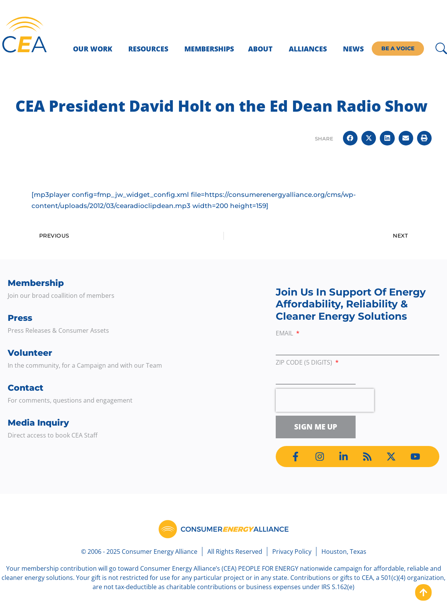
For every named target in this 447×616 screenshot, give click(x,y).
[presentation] (325, 400)
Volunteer (30, 353)
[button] (350, 138)
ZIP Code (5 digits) (305, 363)
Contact (25, 388)
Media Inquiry (38, 423)
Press (20, 318)
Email (285, 333)
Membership (36, 283)
